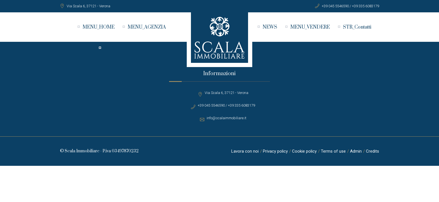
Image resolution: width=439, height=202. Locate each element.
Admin (356, 151)
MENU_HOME (99, 27)
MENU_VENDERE (310, 27)
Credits (372, 151)
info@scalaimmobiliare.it (226, 118)
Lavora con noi (245, 151)
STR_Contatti (357, 27)
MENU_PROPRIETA (126, 48)
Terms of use (333, 151)
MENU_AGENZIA (147, 27)
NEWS (270, 27)
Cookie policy (304, 151)
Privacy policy (275, 151)
